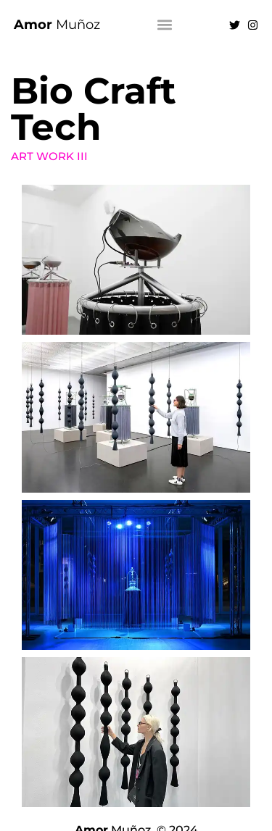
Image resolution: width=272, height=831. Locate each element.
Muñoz (57, 25)
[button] (165, 25)
